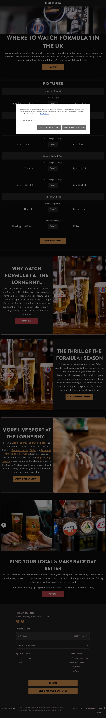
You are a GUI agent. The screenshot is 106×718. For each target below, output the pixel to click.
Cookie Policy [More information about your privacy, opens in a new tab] (44, 114)
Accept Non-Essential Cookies (74, 127)
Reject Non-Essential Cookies (49, 127)
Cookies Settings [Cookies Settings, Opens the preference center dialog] (28, 120)
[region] (53, 119)
